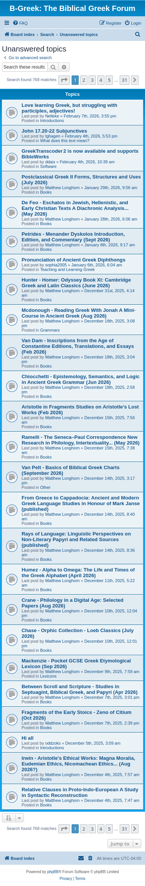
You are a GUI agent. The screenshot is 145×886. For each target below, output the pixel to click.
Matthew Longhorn (62, 187)
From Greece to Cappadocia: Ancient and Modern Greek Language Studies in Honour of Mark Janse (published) (81, 503)
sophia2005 (56, 265)
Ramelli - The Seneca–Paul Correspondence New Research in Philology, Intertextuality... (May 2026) (81, 440)
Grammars (50, 330)
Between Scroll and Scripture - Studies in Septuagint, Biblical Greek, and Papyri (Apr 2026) (79, 689)
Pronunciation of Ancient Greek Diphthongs (73, 260)
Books (46, 192)
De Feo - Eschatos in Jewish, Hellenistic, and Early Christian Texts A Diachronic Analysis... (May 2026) (75, 208)
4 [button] (101, 80)
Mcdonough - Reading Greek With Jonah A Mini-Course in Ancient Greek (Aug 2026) (79, 313)
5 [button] (109, 80)
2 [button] (84, 80)
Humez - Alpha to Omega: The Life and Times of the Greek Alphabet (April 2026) (78, 572)
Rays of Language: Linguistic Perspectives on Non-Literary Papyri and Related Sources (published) (76, 539)
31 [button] (125, 80)
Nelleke (52, 116)
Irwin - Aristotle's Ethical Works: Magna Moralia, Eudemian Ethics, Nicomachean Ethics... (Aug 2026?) (78, 763)
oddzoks (53, 743)
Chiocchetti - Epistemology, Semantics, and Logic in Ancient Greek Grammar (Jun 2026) (81, 379)
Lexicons (48, 676)
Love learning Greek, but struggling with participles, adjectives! (69, 108)
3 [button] (92, 80)
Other (45, 487)
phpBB (53, 872)
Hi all (28, 738)
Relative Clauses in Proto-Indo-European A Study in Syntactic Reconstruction (80, 792)
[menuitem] (20, 23)
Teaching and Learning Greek (67, 269)
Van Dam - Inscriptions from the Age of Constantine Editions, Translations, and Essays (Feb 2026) (78, 346)
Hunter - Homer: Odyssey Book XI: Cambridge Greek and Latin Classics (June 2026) (76, 282)
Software (48, 166)
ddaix (50, 162)
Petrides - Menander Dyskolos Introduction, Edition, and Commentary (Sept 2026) (73, 237)
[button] (64, 80)
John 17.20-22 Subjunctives (54, 131)
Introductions (52, 120)
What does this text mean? (64, 140)
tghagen (52, 136)
